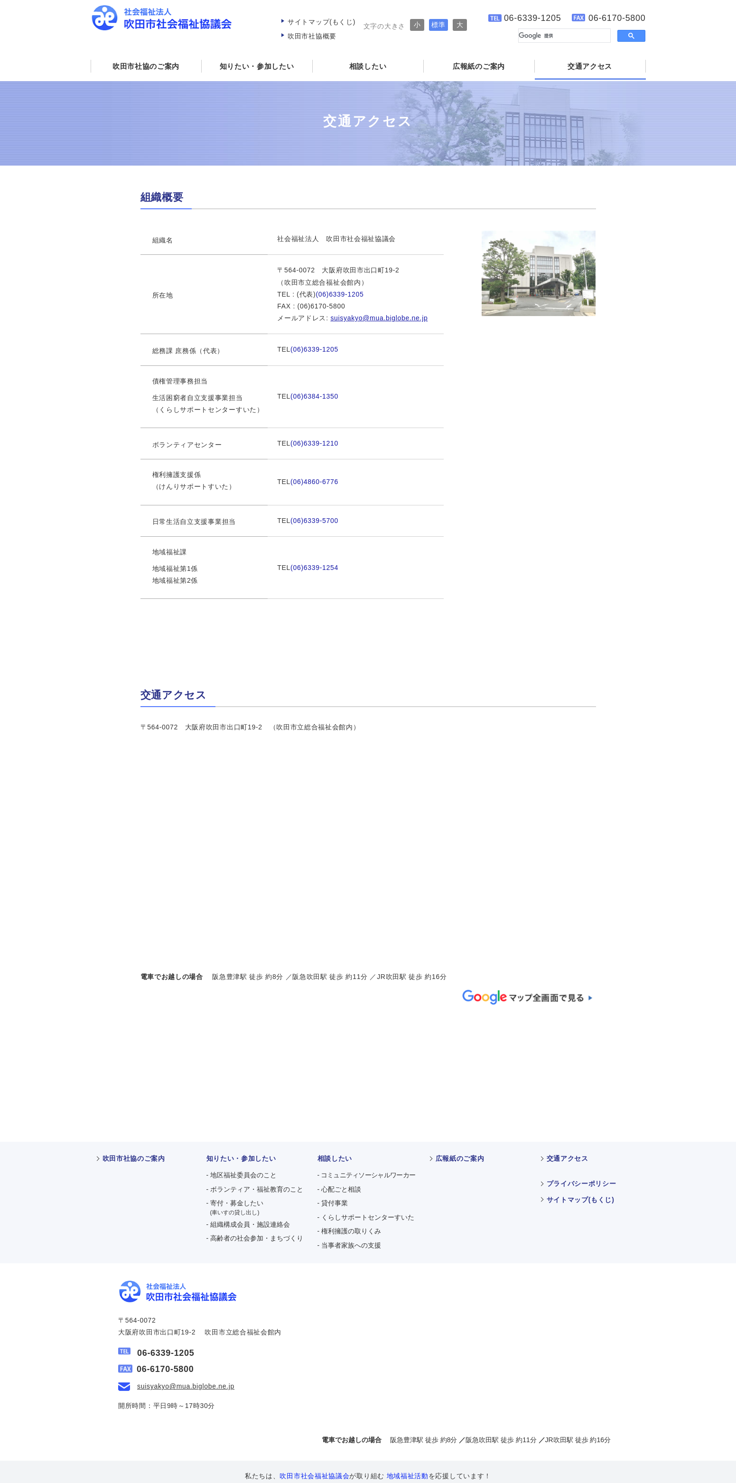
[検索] (563, 35)
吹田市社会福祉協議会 (353, 1476)
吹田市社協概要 (312, 36)
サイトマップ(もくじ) (321, 22)
